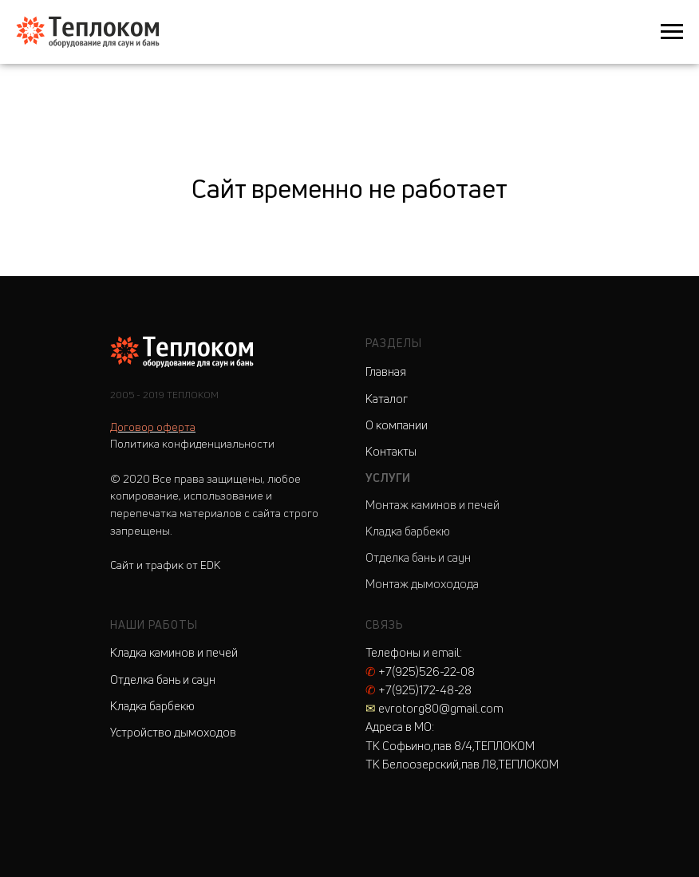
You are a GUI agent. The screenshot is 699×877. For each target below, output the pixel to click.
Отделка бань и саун (418, 557)
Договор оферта (152, 426)
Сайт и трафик (165, 564)
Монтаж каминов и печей (432, 504)
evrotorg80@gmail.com (434, 708)
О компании (396, 425)
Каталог (386, 398)
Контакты (391, 451)
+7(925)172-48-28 (418, 689)
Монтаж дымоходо (416, 583)
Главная (385, 371)
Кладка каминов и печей (174, 652)
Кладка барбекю (407, 531)
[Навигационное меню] (672, 32)
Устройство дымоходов (173, 732)
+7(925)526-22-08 (420, 671)
